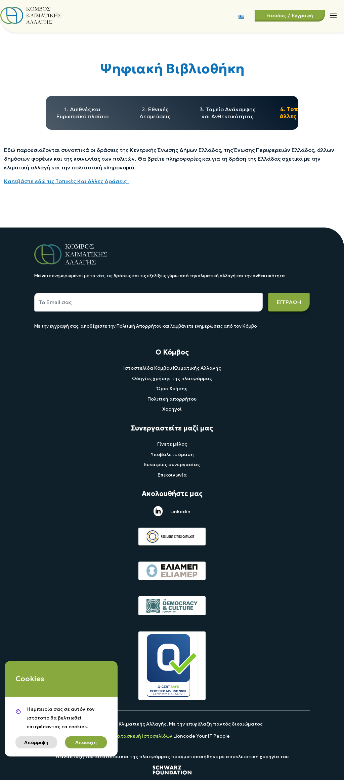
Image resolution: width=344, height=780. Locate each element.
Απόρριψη (36, 742)
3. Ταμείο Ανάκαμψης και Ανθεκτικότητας (227, 113)
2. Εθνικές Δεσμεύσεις (154, 113)
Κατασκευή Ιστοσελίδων (143, 736)
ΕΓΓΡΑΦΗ (289, 302)
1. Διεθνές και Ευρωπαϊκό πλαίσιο (82, 113)
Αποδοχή (86, 742)
